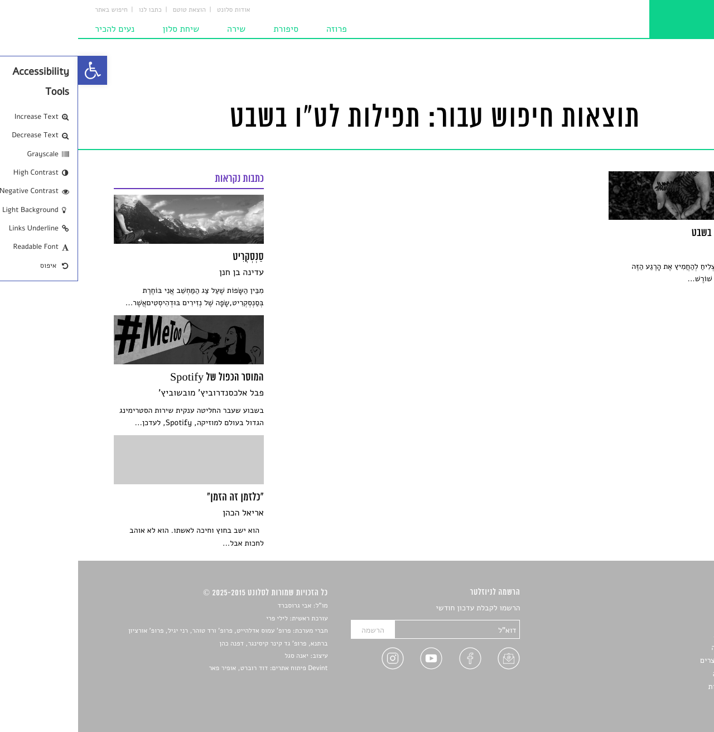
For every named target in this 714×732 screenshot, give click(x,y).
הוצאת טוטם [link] (111, 10)
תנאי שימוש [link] (659, 700)
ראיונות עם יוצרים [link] (650, 660)
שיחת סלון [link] (102, 29)
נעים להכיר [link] (36, 29)
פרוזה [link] (258, 29)
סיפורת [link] (207, 29)
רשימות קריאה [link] (655, 647)
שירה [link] (158, 29)
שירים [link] (668, 621)
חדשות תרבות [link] (656, 634)
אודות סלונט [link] (155, 10)
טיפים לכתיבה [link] (656, 673)
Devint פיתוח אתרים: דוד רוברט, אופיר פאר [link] (190, 668)
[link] (14, 70)
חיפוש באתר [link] (33, 10)
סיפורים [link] (666, 608)
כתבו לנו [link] (72, 10)
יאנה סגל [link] (218, 656)
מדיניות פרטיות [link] (654, 686)
